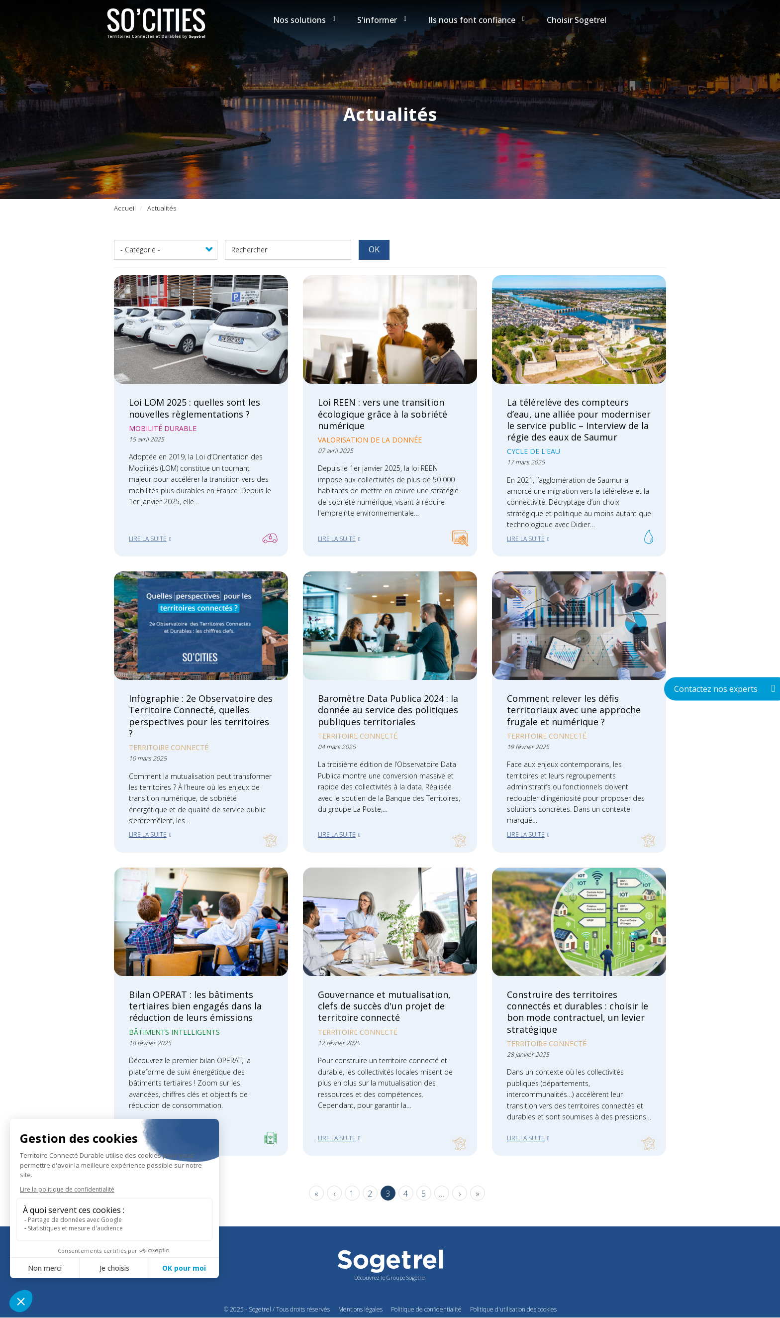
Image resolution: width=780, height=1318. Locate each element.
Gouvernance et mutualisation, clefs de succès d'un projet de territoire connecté (384, 1005)
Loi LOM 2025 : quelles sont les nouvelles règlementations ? (194, 408)
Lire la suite (148, 539)
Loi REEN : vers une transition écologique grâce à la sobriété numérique (382, 413)
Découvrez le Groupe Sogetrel (390, 1277)
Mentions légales (360, 1309)
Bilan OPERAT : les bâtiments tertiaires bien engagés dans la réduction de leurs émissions (195, 1005)
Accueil (125, 208)
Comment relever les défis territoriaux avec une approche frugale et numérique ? (574, 709)
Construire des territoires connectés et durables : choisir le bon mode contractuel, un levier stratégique (577, 1011)
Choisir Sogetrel (576, 19)
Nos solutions (304, 19)
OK (374, 249)
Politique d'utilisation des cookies (513, 1309)
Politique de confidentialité (426, 1309)
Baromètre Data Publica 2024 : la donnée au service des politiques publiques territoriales (388, 709)
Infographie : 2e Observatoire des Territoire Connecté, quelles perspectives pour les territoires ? (201, 715)
